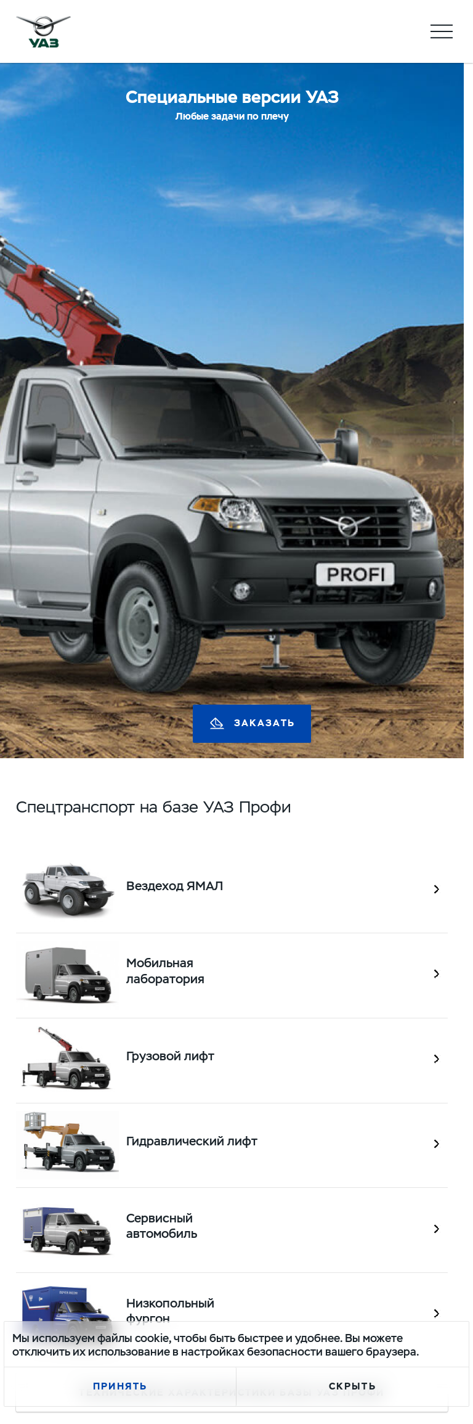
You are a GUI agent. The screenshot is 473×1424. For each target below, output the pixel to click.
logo (43, 31)
